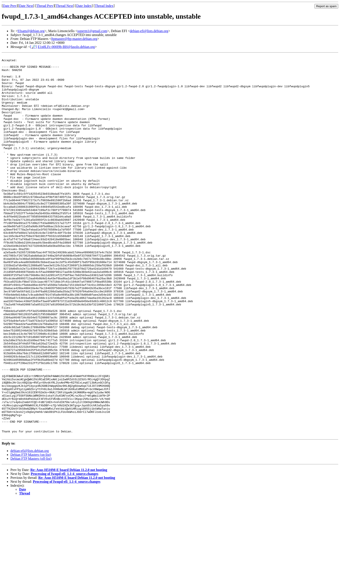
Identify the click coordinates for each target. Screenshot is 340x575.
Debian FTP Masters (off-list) (31, 535)
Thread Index (104, 6)
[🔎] (33, 47)
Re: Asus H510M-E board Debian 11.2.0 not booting (68, 546)
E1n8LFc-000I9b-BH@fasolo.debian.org (66, 47)
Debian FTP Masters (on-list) (30, 531)
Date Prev (10, 6)
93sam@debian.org (31, 31)
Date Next (26, 6)
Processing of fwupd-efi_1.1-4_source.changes (64, 550)
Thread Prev (44, 6)
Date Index (84, 6)
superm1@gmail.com (92, 31)
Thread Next (64, 6)
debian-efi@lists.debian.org (149, 31)
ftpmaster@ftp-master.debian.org (74, 39)
